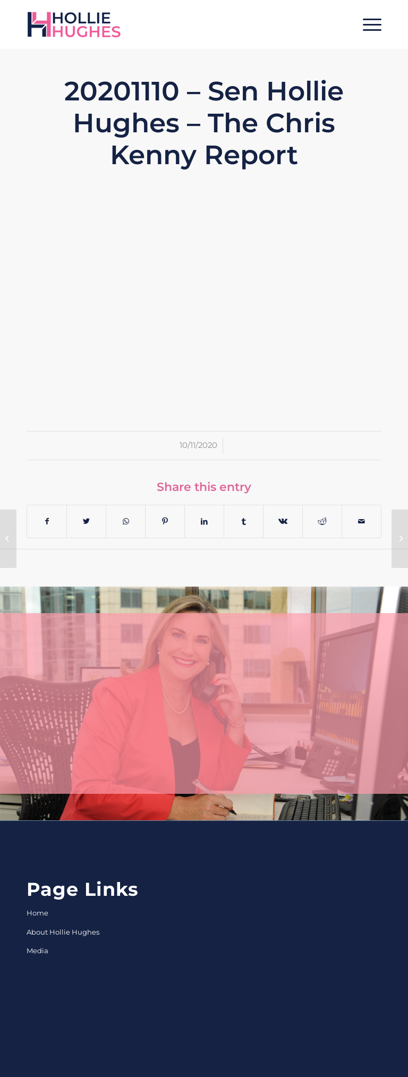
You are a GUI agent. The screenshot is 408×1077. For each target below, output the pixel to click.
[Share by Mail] (361, 521)
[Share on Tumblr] (243, 521)
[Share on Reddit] (322, 521)
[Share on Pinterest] (165, 521)
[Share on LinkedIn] (204, 521)
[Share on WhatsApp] (125, 521)
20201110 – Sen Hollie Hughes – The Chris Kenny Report (204, 123)
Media (37, 950)
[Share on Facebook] (46, 521)
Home (37, 913)
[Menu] (366, 24)
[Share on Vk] (283, 521)
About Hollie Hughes (63, 932)
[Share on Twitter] (86, 521)
